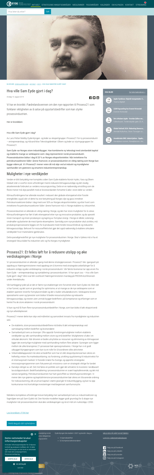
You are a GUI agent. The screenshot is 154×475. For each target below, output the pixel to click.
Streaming (141, 5)
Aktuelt (36, 5)
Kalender (105, 5)
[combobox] (32, 434)
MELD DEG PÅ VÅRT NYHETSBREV (115, 433)
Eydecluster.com (21, 84)
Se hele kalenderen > (137, 92)
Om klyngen (117, 5)
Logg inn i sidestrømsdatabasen (115, 438)
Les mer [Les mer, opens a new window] (20, 468)
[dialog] (20, 452)
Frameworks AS (38, 473)
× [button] (35, 434)
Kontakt (129, 5)
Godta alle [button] (12, 459)
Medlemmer (78, 5)
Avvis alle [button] (29, 459)
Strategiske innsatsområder (56, 5)
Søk (47, 11)
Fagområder (92, 5)
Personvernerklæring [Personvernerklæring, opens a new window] (12, 454)
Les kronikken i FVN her (18, 413)
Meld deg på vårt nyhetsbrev (21, 423)
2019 (39, 84)
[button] (20, 464)
